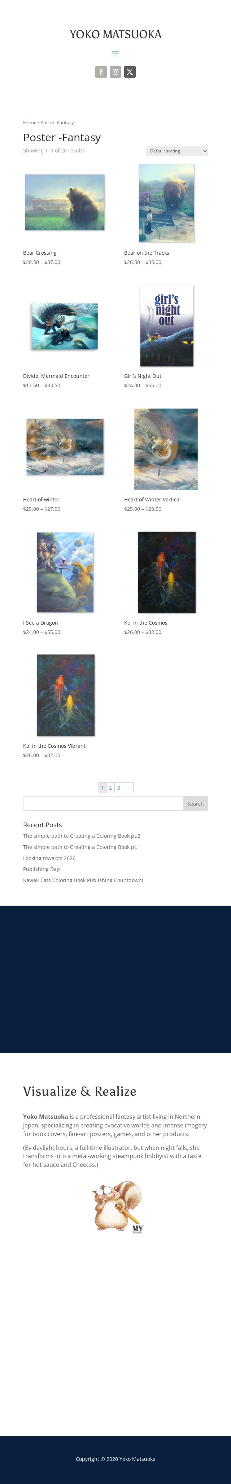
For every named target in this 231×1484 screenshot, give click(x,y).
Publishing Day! (42, 869)
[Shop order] (177, 151)
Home (29, 122)
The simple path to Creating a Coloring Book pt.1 (81, 847)
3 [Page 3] (118, 787)
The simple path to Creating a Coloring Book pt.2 (81, 835)
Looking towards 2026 (49, 858)
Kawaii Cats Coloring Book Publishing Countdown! (83, 880)
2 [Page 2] (110, 787)
